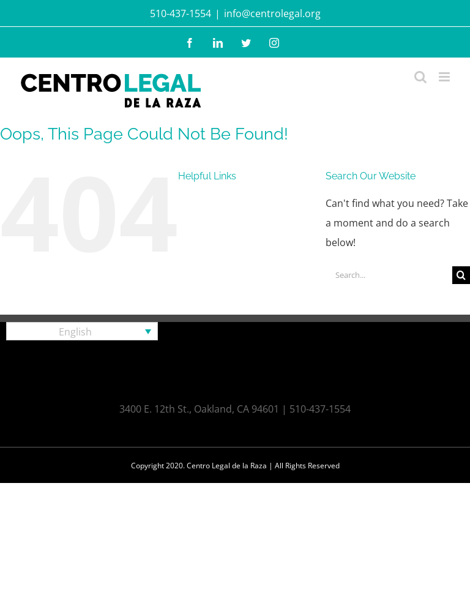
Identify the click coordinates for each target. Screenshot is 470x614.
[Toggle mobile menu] (445, 76)
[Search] (461, 275)
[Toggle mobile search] (420, 76)
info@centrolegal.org (272, 13)
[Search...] (389, 275)
